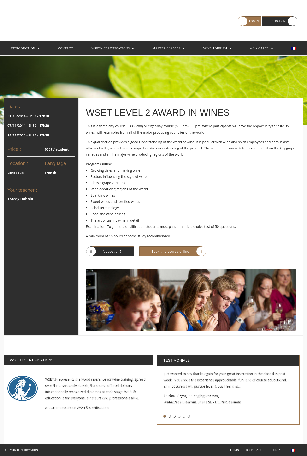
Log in (234, 450)
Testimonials (176, 360)
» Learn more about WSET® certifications (77, 407)
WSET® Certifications (110, 48)
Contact (65, 48)
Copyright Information (21, 450)
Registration (255, 450)
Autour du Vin (34, 20)
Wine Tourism (215, 48)
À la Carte (259, 48)
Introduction (23, 48)
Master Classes (167, 48)
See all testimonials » (279, 416)
